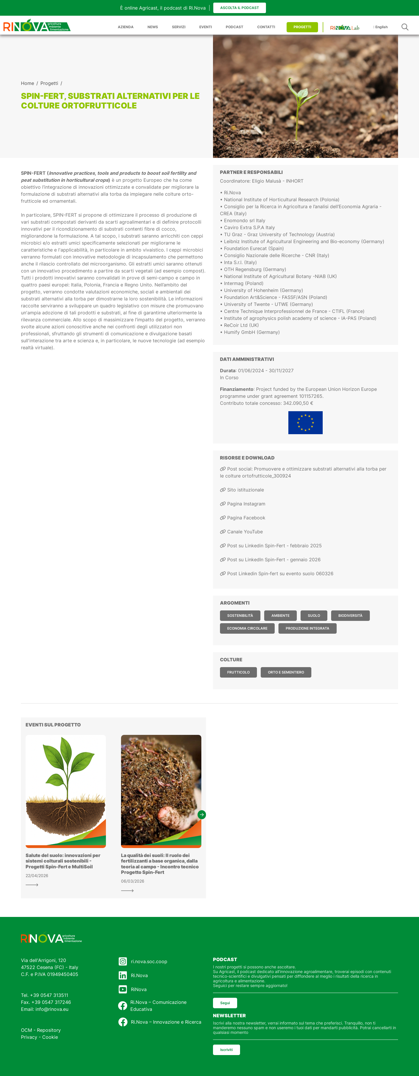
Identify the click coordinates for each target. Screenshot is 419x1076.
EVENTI (205, 27)
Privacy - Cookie (39, 1037)
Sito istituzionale (242, 490)
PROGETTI (302, 27)
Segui (225, 1003)
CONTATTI (266, 27)
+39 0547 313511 (49, 995)
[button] (202, 814)
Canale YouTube (241, 532)
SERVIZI (178, 27)
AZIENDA (126, 27)
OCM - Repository (41, 1030)
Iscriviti (226, 1050)
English (380, 27)
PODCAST (234, 27)
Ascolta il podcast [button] (239, 8)
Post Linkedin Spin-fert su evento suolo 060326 (276, 573)
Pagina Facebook (242, 518)
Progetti (49, 83)
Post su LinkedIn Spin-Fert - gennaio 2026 (270, 559)
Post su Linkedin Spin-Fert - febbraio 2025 (271, 545)
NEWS (153, 27)
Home (27, 83)
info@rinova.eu (51, 1009)
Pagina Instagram (242, 504)
